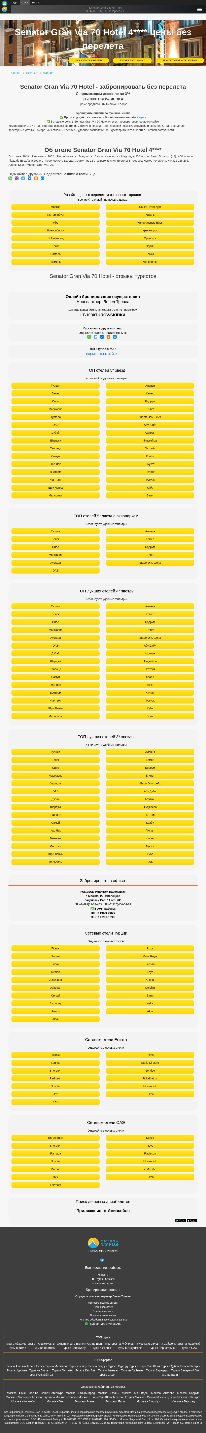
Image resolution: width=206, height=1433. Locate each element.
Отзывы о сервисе (103, 1311)
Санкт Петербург (150, 206)
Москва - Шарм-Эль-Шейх (95, 1397)
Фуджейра (150, 440)
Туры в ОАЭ (189, 1347)
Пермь (150, 246)
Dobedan (55, 987)
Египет (150, 409)
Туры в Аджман (17, 1370)
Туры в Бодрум (97, 1366)
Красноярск (150, 230)
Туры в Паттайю (62, 1370)
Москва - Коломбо (23, 1401)
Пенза (56, 246)
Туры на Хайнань (132, 1370)
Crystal (55, 995)
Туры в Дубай (170, 1366)
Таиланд (55, 448)
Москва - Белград (183, 1401)
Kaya (150, 972)
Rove (150, 1145)
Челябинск (150, 261)
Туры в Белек (35, 1366)
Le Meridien (150, 1169)
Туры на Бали (169, 1374)
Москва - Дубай (166, 1397)
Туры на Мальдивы (140, 1343)
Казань (149, 214)
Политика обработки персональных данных (103, 1319)
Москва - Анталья (162, 1393)
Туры (15, 2)
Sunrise (55, 1062)
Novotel (55, 1086)
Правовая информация (103, 1315)
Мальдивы (56, 495)
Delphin (150, 987)
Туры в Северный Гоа (185, 1370)
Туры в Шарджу (190, 1366)
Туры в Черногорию (162, 1347)
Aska (150, 1003)
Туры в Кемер (78, 1366)
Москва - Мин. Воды (135, 1393)
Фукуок (150, 479)
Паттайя (150, 448)
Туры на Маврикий (188, 1343)
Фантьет (55, 479)
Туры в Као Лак (85, 1370)
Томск (150, 254)
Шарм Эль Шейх (150, 417)
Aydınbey (55, 1003)
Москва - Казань (108, 1393)
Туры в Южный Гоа (40, 1374)
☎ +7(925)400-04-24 (117, 904)
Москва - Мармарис (19, 1397)
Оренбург (150, 238)
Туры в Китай (17, 1347)
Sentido (150, 1070)
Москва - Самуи (145, 1397)
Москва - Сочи (16, 1393)
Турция (55, 385)
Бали (150, 495)
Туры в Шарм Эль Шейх (144, 1366)
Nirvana (55, 956)
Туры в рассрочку (103, 1307)
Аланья (150, 385)
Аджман (150, 432)
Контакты (103, 1274)
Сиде (55, 401)
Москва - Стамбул (148, 1401)
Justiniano (55, 979)
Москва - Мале (84, 1401)
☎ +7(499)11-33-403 (88, 904)
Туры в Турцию (36, 1343)
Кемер (150, 393)
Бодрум (150, 401)
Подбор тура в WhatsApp (103, 1323)
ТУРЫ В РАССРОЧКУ (132, 60)
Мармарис (55, 409)
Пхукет (150, 464)
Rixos (149, 948)
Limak (55, 964)
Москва (55, 206)
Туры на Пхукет (39, 1370)
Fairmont (55, 1184)
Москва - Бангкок (67, 1397)
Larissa (149, 964)
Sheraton (55, 1070)
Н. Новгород (55, 238)
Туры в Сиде (106, 1374)
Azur (56, 1102)
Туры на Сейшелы (164, 1343)
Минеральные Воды (150, 222)
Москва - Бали (115, 1401)
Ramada (55, 1153)
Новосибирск (55, 230)
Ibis (55, 1177)
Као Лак (55, 464)
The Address (56, 1137)
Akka (55, 1019)
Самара (55, 254)
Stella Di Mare (150, 1062)
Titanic (56, 948)
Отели (25, 2)
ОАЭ (56, 424)
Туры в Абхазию (15, 1343)
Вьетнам (55, 472)
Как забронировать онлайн (103, 1302)
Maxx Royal (150, 956)
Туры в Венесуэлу (73, 1347)
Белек (56, 393)
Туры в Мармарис (56, 1366)
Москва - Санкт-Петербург (46, 1393)
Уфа (55, 222)
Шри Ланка (55, 487)
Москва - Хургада (43, 1397)
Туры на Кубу (119, 1343)
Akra (150, 1011)
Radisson (55, 1078)
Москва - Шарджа (188, 1397)
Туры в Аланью (16, 1366)
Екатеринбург (55, 214)
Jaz (55, 1094)
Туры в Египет (76, 1343)
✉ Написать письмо (103, 1283)
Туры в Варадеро (157, 1370)
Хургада (55, 417)
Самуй (55, 456)
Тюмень (55, 261)
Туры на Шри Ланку (97, 1343)
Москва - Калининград (80, 1393)
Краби (150, 456)
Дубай (56, 432)
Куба (150, 487)
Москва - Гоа (55, 1401)
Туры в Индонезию (130, 1347)
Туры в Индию (101, 1347)
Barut (150, 995)
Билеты (36, 2)
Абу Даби (150, 424)
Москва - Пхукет (123, 1397)
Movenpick (150, 1086)
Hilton (150, 1094)
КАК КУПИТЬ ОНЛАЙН (88, 60)
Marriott (55, 1169)
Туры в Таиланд (56, 1343)
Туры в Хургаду (118, 1366)
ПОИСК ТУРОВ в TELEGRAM (180, 60)
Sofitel (150, 1137)
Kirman (55, 972)
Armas (56, 1011)
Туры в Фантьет (108, 1370)
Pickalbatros (150, 1078)
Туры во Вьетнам (44, 1347)
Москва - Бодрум (188, 1393)
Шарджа (55, 440)
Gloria (150, 979)
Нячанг (150, 472)
